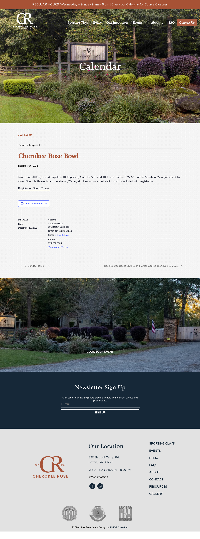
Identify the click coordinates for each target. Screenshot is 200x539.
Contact (156, 479)
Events (137, 22)
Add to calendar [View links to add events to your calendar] (34, 203)
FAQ (171, 22)
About (155, 22)
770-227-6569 (98, 477)
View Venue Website (58, 247)
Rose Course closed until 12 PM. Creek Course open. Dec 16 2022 (141, 266)
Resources (158, 486)
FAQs (153, 465)
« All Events (25, 135)
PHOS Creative (119, 527)
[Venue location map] (94, 233)
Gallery (156, 494)
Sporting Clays (78, 22)
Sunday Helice (35, 266)
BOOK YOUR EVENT (100, 352)
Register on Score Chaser (34, 188)
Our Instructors (117, 22)
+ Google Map (62, 235)
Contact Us (187, 22)
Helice (97, 22)
